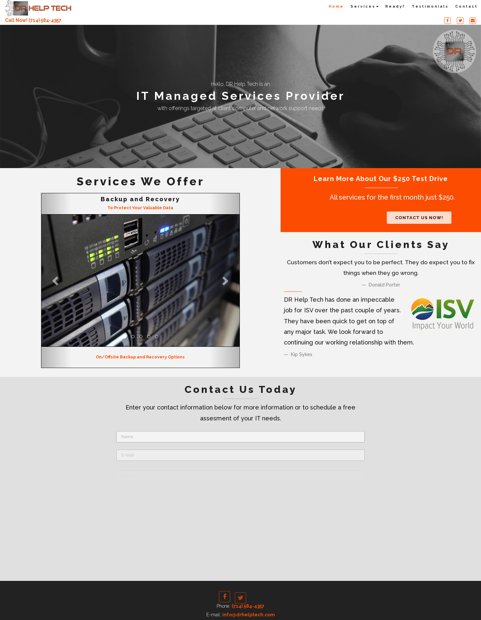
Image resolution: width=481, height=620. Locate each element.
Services (364, 6)
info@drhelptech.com (248, 614)
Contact (466, 6)
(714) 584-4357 (248, 606)
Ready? (395, 6)
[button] (56, 280)
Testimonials (430, 6)
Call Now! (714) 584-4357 (33, 20)
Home (336, 6)
